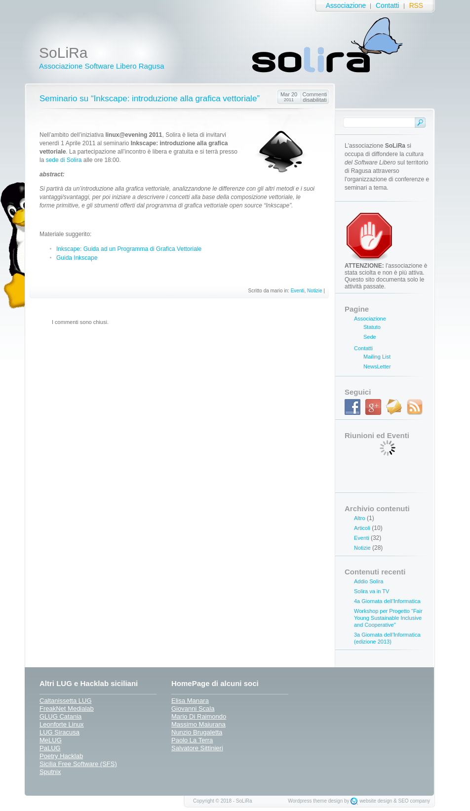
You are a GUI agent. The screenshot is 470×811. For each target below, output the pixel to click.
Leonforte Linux (61, 724)
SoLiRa (63, 52)
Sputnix (50, 771)
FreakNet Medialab (66, 708)
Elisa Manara (190, 700)
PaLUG (50, 748)
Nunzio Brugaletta (196, 732)
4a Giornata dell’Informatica (387, 601)
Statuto (372, 327)
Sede (369, 337)
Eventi (298, 290)
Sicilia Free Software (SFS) (78, 764)
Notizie (314, 290)
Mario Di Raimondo (198, 716)
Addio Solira (368, 581)
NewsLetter (377, 366)
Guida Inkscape (76, 257)
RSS (416, 5)
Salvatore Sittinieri (197, 748)
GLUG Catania (60, 716)
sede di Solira (64, 160)
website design (375, 801)
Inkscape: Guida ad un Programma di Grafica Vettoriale (128, 248)
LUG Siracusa (59, 732)
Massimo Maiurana (198, 724)
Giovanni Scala (192, 708)
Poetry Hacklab (61, 756)
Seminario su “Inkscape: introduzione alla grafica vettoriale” (149, 98)
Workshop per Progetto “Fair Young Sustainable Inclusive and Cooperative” (388, 618)
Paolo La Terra (192, 740)
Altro (359, 518)
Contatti (387, 5)
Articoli (362, 528)
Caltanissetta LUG (65, 700)
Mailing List (377, 357)
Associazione (346, 5)
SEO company (414, 801)
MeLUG (50, 740)
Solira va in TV (371, 591)
